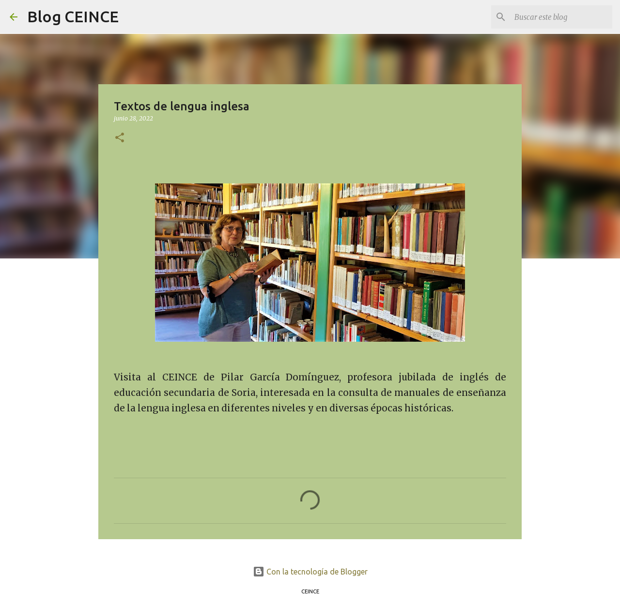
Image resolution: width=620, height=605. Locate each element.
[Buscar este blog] (561, 17)
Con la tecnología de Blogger (310, 571)
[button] (119, 138)
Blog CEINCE (73, 16)
